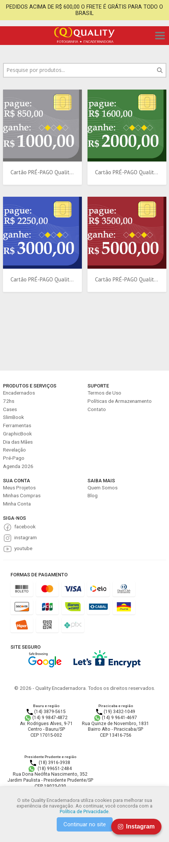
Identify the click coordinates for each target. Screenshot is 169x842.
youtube (23, 548)
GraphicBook (17, 434)
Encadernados (19, 393)
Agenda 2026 (18, 466)
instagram (25, 537)
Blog (93, 495)
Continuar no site (84, 824)
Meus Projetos (19, 488)
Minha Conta (17, 504)
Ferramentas (17, 425)
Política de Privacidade (84, 811)
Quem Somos (103, 488)
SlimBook (13, 417)
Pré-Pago (13, 458)
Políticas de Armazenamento (120, 401)
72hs (8, 401)
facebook (25, 526)
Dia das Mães (18, 442)
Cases (10, 409)
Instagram (136, 826)
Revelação (14, 450)
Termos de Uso (104, 393)
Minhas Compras (22, 495)
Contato (97, 409)
